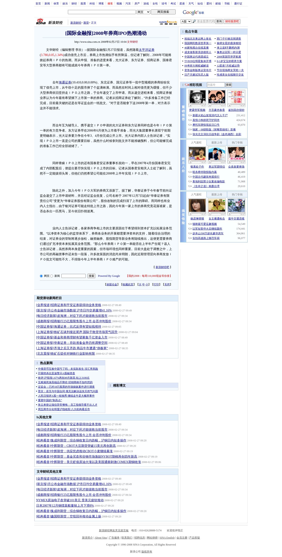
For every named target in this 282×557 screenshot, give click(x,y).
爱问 (209, 3)
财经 (74, 3)
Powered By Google (109, 275)
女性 (155, 3)
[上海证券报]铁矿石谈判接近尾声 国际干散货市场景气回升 (77, 332)
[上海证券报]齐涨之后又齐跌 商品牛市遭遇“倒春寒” (72, 348)
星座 (182, 3)
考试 (173, 3)
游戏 (146, 3)
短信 (200, 3)
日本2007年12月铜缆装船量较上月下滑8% (65, 505)
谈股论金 (111, 284)
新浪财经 (75, 22)
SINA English (167, 537)
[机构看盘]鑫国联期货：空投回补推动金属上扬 (68, 516)
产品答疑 (194, 537)
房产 (137, 3)
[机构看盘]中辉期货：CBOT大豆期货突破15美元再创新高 (76, 445)
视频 (119, 3)
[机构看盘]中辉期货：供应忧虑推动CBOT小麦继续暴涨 (74, 451)
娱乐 (65, 3)
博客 (101, 3)
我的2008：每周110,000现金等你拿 (149, 275)
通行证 (238, 3)
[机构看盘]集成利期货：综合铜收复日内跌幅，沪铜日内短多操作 (81, 440)
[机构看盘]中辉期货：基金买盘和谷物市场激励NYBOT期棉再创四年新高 (86, 456)
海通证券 (65, 82)
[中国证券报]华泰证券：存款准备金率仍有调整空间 (71, 342)
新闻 (47, 3)
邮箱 (218, 3)
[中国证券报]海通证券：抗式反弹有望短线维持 (68, 326)
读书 (164, 3)
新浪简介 (87, 537)
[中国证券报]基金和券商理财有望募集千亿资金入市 (71, 337)
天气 (191, 3)
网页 (46, 275)
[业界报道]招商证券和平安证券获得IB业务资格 (68, 305)
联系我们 (126, 537)
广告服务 (114, 537)
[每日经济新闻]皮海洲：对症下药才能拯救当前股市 (71, 316)
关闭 (167, 284)
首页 (38, 3)
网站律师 (152, 537)
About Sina (101, 537)
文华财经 (132, 41)
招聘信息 (139, 537)
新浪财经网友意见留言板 (114, 530)
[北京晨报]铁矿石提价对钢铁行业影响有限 (65, 353)
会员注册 (182, 537)
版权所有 (146, 551)
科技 (92, 3)
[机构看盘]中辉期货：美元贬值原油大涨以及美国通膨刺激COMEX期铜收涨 (88, 462)
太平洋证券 (146, 49)
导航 (227, 3)
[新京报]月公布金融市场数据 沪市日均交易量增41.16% (74, 310)
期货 (86, 22)
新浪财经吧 (162, 267)
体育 (56, 3)
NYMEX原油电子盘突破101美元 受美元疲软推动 (70, 500)
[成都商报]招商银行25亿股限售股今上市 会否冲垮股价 (74, 321)
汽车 (128, 3)
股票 (83, 3)
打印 (156, 284)
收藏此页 (128, 284)
